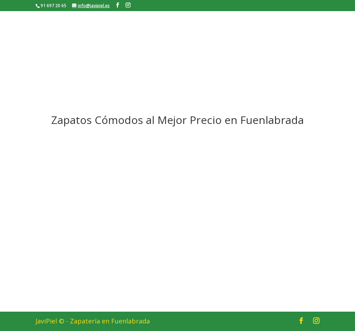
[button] (179, 216)
